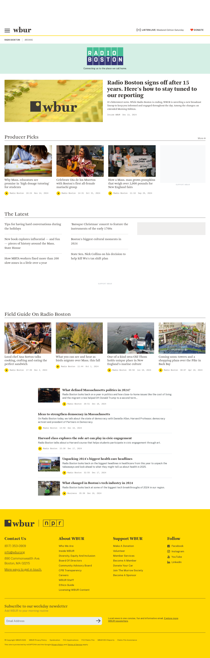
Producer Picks (21, 137)
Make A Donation (123, 545)
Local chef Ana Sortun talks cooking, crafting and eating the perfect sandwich (26, 360)
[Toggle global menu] (7, 30)
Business (72, 493)
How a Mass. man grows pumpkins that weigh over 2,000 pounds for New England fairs (131, 184)
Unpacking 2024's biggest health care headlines (97, 459)
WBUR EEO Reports (106, 640)
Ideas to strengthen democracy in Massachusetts (74, 414)
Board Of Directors (70, 560)
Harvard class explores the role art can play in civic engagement (85, 438)
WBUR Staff (66, 580)
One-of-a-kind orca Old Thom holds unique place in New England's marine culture (127, 360)
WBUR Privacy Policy (38, 640)
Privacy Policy (57, 645)
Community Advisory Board (75, 565)
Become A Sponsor (124, 575)
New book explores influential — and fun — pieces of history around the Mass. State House (32, 244)
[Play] (6, 193)
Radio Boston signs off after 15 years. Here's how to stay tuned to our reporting (152, 89)
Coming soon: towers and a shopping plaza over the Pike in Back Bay (180, 360)
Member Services (124, 555)
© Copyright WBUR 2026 (15, 640)
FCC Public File (88, 640)
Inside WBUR (113, 115)
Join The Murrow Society (128, 570)
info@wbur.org (15, 552)
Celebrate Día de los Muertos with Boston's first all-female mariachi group (76, 184)
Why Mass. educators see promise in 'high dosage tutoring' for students (27, 184)
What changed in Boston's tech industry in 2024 (97, 483)
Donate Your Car (123, 565)
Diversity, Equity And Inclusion (77, 555)
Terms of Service (75, 645)
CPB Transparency (70, 570)
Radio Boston (17, 193)
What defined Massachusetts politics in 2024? (96, 390)
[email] (53, 621)
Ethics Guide (66, 585)
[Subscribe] (98, 621)
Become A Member (124, 560)
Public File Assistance (127, 640)
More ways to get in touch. (23, 569)
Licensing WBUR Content (74, 589)
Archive (29, 40)
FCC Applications (71, 640)
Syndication (55, 640)
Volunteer (119, 550)
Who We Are (66, 545)
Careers (64, 575)
